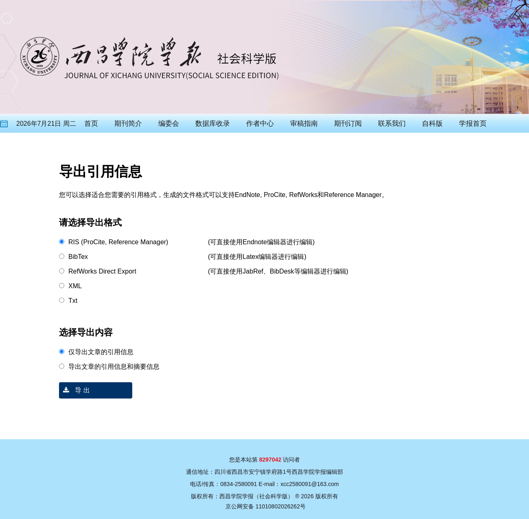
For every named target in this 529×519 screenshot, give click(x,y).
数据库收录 (212, 123)
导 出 (74, 390)
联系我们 (392, 123)
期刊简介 (128, 123)
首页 (91, 123)
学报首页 (473, 123)
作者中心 (260, 123)
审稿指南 (304, 123)
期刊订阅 (348, 123)
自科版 (432, 123)
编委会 (168, 123)
